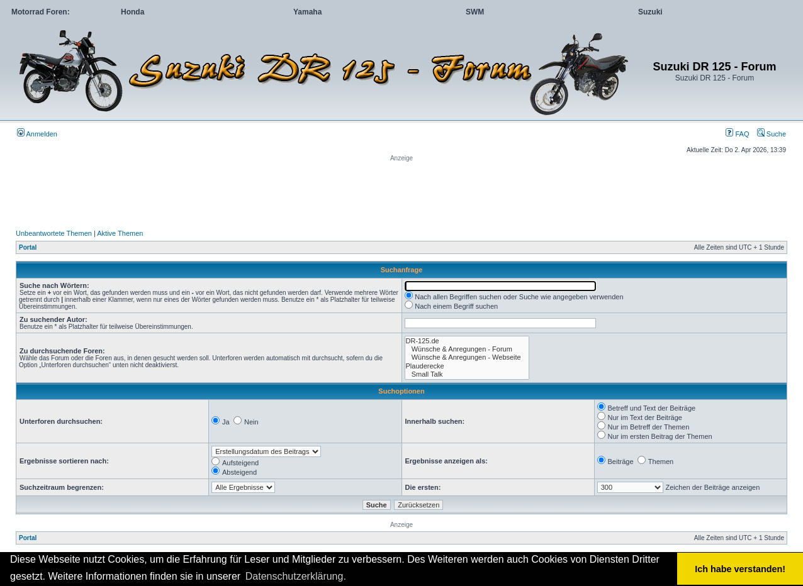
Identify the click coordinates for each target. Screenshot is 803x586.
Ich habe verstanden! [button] (740, 569)
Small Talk (467, 374)
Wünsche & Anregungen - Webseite (467, 357)
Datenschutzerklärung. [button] (295, 576)
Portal (27, 247)
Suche (771, 134)
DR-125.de (467, 341)
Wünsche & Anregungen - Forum (467, 349)
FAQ (737, 134)
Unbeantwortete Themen (54, 233)
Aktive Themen (120, 233)
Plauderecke (467, 366)
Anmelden (37, 134)
